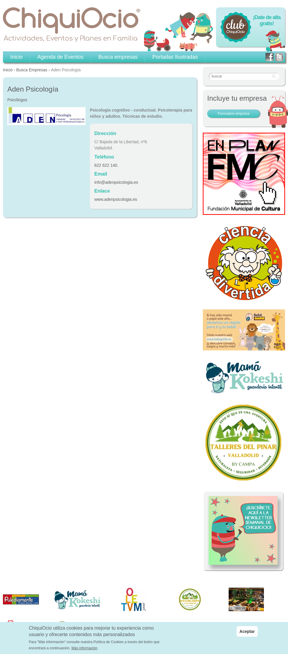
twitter (279, 57)
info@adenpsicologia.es (116, 182)
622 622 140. (106, 165)
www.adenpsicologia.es (115, 199)
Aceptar (247, 633)
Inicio (8, 70)
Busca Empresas (31, 70)
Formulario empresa (233, 114)
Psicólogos (17, 99)
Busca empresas (118, 57)
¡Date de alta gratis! (266, 20)
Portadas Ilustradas (175, 57)
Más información (84, 651)
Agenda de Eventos (60, 57)
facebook (269, 57)
